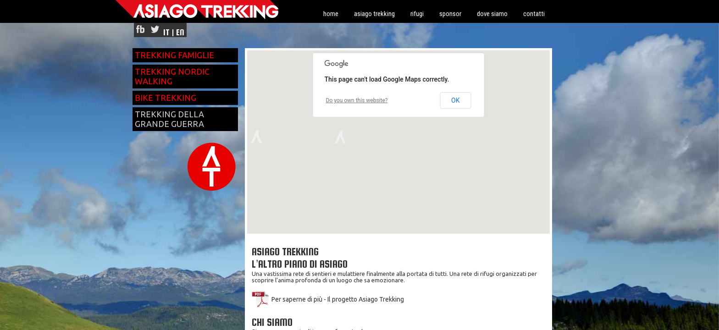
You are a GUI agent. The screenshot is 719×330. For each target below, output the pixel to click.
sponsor (450, 14)
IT (166, 32)
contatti (534, 14)
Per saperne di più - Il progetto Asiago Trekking (328, 299)
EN (180, 32)
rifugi (417, 14)
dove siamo (492, 14)
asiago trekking (374, 14)
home (330, 14)
